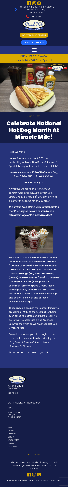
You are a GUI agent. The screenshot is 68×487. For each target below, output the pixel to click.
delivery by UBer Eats (34, 42)
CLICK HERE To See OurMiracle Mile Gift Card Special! (34, 58)
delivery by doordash (34, 35)
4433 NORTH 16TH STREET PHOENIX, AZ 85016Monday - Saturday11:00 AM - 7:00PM (36, 10)
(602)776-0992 (36, 17)
